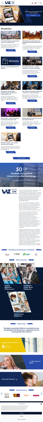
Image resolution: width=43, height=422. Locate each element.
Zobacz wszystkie (21, 158)
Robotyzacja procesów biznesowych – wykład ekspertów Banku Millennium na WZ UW (32, 42)
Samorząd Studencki (9, 379)
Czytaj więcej (10, 50)
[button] (41, 403)
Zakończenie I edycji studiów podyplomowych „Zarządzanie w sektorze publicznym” (9, 93)
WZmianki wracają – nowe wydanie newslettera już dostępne (9, 143)
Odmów (21, 416)
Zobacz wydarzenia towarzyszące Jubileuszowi (21, 180)
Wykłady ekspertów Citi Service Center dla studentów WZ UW (32, 119)
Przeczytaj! (33, 15)
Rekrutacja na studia (35, 362)
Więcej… (39, 244)
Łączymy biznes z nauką (9, 342)
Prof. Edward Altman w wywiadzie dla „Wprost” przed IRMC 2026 (10, 41)
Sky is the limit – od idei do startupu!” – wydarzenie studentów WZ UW (10, 119)
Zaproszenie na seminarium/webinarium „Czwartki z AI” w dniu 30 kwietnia (32, 92)
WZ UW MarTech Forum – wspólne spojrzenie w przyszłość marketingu (31, 67)
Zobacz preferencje (21, 419)
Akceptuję (21, 413)
